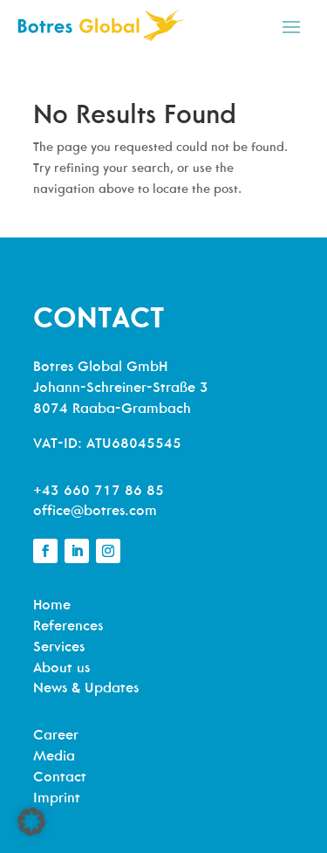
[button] (31, 821)
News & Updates (86, 689)
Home (52, 606)
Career (55, 736)
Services (59, 648)
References (68, 627)
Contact (59, 778)
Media (54, 757)
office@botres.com (95, 512)
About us (61, 669)
